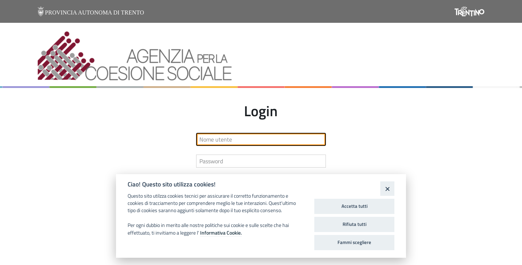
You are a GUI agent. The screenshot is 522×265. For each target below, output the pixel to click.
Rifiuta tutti (354, 224)
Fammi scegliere (354, 242)
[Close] (387, 188)
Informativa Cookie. (221, 232)
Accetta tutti (354, 206)
